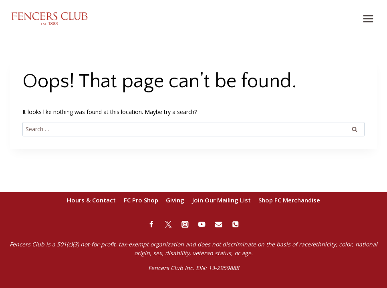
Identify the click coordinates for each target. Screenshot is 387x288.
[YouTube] (202, 224)
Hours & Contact (91, 200)
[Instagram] (185, 224)
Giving (175, 200)
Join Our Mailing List (221, 200)
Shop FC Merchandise (289, 200)
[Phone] (236, 224)
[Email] (219, 224)
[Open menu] (368, 18)
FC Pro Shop (141, 200)
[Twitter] (168, 224)
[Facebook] (152, 224)
